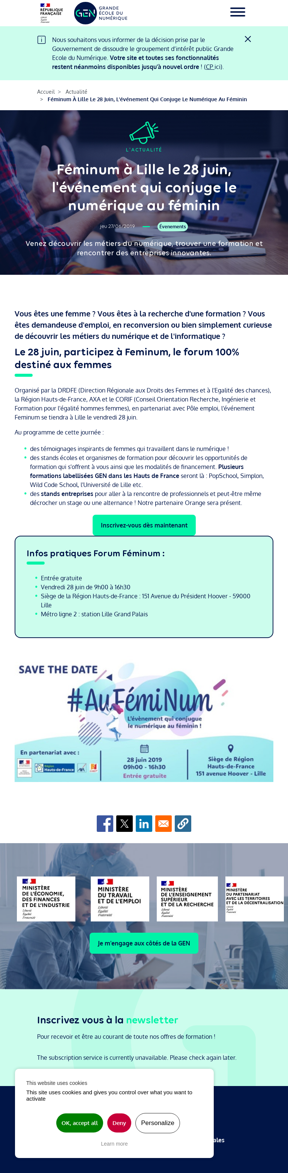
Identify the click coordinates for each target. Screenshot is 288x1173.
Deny (119, 1123)
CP (210, 66)
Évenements (172, 226)
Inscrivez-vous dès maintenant (144, 525)
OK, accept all (80, 1123)
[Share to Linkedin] (144, 823)
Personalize (157, 1123)
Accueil (46, 91)
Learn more (114, 1144)
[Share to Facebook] (105, 823)
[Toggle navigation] (238, 13)
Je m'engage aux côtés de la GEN (144, 943)
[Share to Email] (163, 823)
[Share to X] (124, 823)
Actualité (76, 91)
